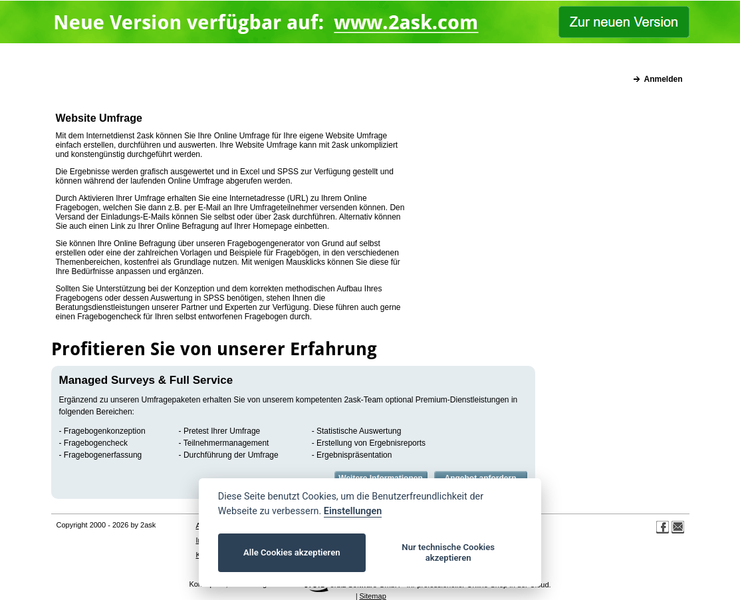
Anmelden (663, 79)
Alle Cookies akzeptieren (291, 552)
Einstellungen (353, 511)
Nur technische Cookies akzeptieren (448, 552)
